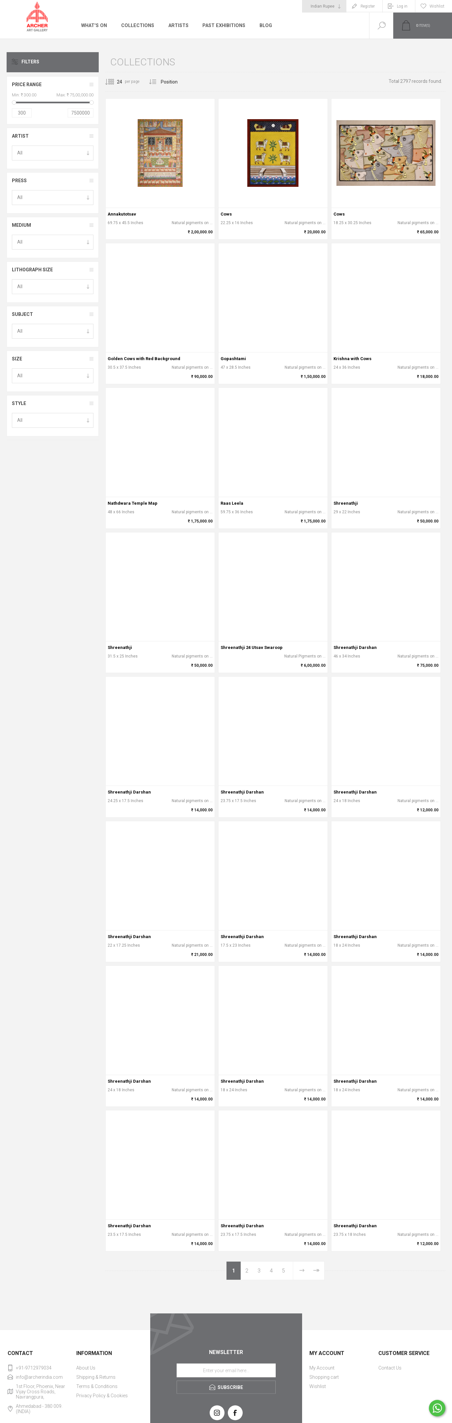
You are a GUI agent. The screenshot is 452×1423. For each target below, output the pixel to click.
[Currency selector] (324, 6)
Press (19, 180)
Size (17, 358)
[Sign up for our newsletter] (226, 1370)
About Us (85, 1368)
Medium (21, 225)
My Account (321, 1368)
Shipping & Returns (96, 1377)
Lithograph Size (32, 269)
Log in (402, 6)
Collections (137, 25)
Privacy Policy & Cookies (102, 1395)
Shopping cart (324, 1377)
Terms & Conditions (97, 1386)
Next (302, 1271)
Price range (27, 84)
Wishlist (317, 1386)
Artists (177, 25)
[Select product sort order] (174, 81)
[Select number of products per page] (114, 81)
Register (368, 6)
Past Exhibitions (223, 25)
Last (316, 1271)
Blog (264, 25)
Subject (22, 314)
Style (19, 403)
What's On (94, 25)
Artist (20, 136)
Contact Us (389, 1368)
